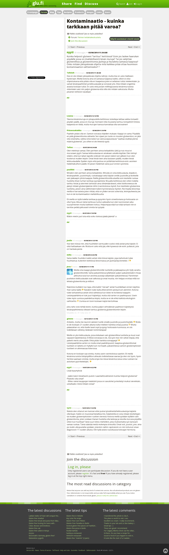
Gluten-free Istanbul (36, 518)
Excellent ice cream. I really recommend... (119, 521)
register (85, 473)
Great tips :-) (108, 526)
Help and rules (65, 550)
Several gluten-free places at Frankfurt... (81, 526)
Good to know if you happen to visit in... (119, 535)
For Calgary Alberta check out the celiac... (119, 531)
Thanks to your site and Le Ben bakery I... (119, 523)
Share (67, 4)
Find (78, 4)
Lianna (70, 116)
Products (79, 12)
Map (52, 12)
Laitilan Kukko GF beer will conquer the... (44, 516)
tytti (69, 408)
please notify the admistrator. (107, 496)
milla (69, 255)
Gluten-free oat (34, 528)
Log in (138, 4)
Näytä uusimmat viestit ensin (124, 39)
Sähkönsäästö (91, 550)
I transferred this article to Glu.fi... (116, 516)
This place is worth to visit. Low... (116, 518)
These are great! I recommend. (115, 528)
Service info (30, 550)
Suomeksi (74, 550)
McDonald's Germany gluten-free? (42, 535)
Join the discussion (79, 41)
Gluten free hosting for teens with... (42, 523)
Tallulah (70, 73)
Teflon (70, 147)
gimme (70, 319)
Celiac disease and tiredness (39, 526)
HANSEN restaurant (73, 535)
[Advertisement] (104, 105)
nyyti (70, 52)
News (37, 550)
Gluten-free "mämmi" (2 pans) (77, 538)
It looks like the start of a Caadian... (117, 538)
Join (129, 4)
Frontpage (32, 12)
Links (99, 12)
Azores (31, 533)
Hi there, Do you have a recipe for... (117, 533)
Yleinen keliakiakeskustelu (89, 37)
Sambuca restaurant (74, 533)
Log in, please (79, 466)
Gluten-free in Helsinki (74, 516)
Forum (44, 12)
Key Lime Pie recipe (73, 518)
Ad (68, 98)
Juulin (69, 240)
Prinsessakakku (74, 130)
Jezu (69, 266)
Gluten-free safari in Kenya (39, 531)
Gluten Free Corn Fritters (75, 521)
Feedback (82, 550)
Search (120, 4)
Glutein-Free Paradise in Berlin (77, 523)
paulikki (70, 169)
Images (90, 12)
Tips (59, 12)
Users (107, 12)
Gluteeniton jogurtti (36, 538)
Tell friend (55, 550)
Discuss (91, 4)
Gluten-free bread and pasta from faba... (44, 521)
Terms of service (45, 550)
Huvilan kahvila (71, 531)
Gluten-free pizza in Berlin (76, 528)
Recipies (68, 12)
